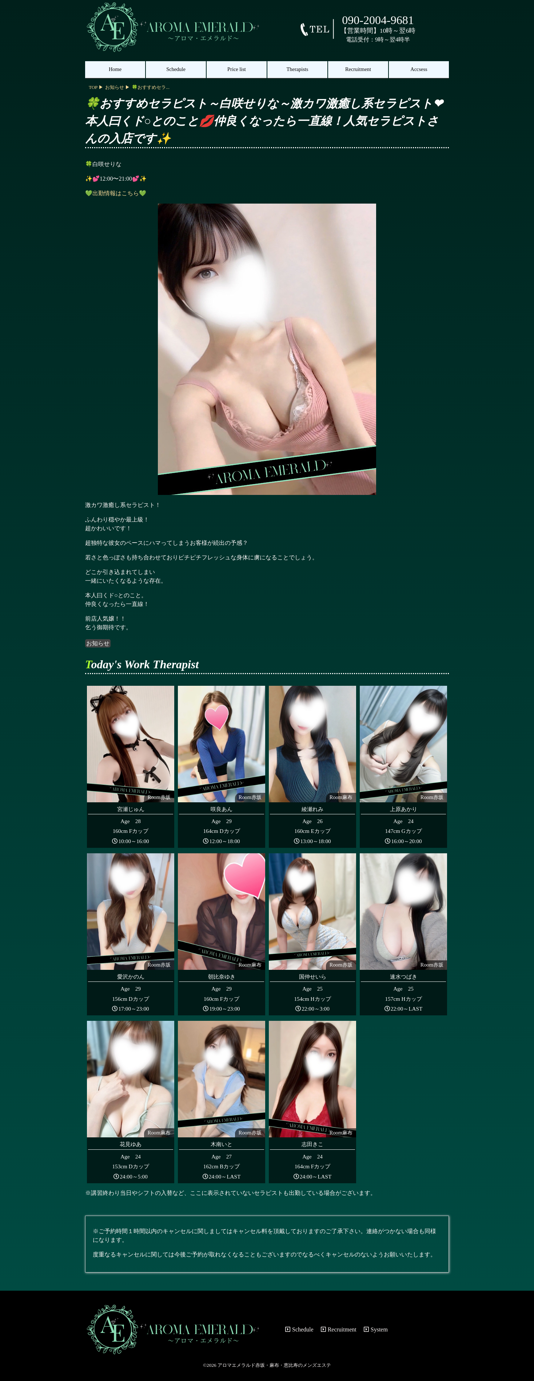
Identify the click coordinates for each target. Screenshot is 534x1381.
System (376, 1329)
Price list (236, 69)
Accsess (418, 69)
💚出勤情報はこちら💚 (115, 193)
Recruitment (358, 69)
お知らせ (97, 643)
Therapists (297, 69)
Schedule (176, 69)
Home (115, 69)
